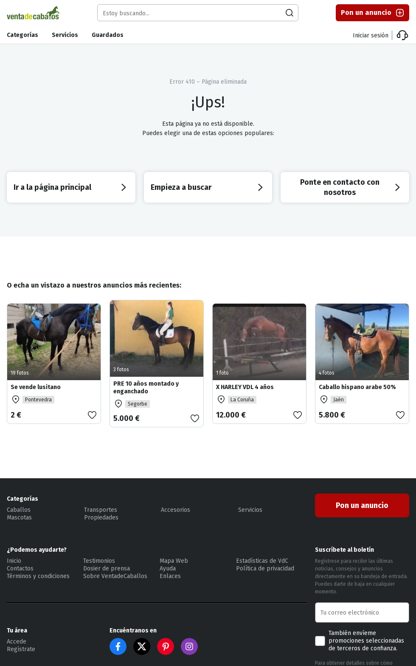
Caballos (19, 510)
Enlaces (170, 576)
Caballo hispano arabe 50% (357, 387)
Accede (16, 641)
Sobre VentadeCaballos (115, 576)
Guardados (108, 35)
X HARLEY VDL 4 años (245, 387)
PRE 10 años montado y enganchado (146, 387)
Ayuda (168, 568)
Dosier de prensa (106, 568)
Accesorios (175, 510)
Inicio (14, 560)
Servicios (65, 35)
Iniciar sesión (370, 35)
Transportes (100, 510)
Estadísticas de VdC (262, 560)
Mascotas (19, 517)
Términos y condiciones (38, 576)
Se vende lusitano (36, 387)
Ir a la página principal (71, 187)
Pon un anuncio (373, 13)
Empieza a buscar (208, 187)
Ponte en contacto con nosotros (351, 187)
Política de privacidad (265, 568)
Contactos (20, 568)
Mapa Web (174, 560)
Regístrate (21, 649)
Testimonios (99, 560)
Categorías (22, 35)
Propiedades (101, 517)
